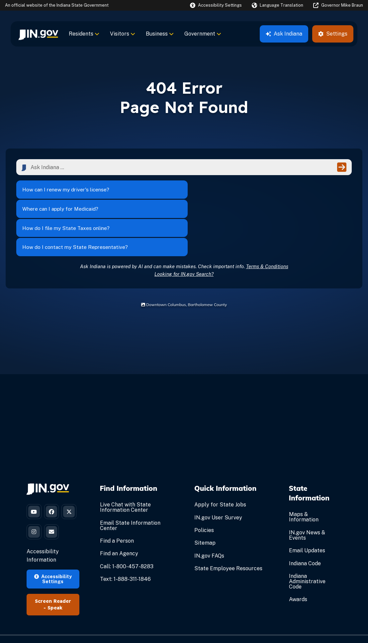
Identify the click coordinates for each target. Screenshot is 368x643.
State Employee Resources (228, 520)
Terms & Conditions (267, 218)
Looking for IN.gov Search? (184, 226)
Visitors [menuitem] (122, 34)
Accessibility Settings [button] (53, 556)
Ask (284, 34)
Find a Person (117, 493)
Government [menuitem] (202, 34)
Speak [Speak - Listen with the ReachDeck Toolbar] (54, 586)
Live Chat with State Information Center (125, 460)
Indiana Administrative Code (307, 533)
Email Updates (307, 502)
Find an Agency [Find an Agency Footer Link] (119, 506)
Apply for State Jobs (220, 457)
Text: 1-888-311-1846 (125, 531)
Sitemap (205, 495)
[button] (216, 5)
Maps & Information (304, 469)
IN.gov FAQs (209, 508)
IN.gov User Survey (218, 470)
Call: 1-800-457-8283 (126, 518)
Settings (332, 34)
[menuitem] (38, 34)
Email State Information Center (130, 477)
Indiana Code (305, 515)
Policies (204, 482)
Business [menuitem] (160, 34)
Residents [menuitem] (84, 34)
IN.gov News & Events (307, 487)
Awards (298, 552)
